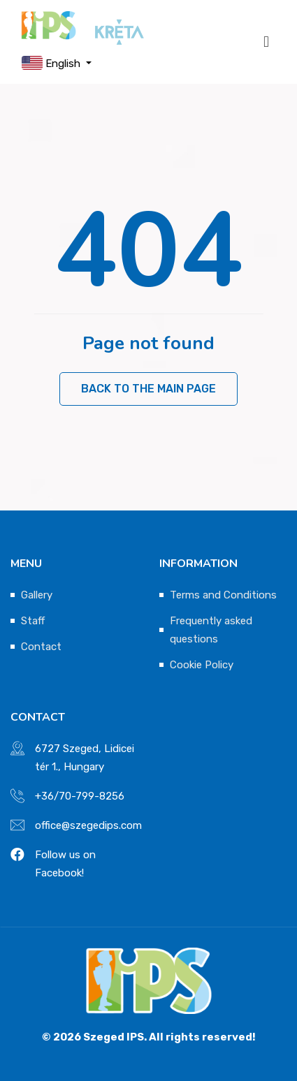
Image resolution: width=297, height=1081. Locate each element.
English (52, 63)
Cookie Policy (201, 665)
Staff (33, 621)
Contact (41, 646)
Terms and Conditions (223, 595)
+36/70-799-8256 (79, 796)
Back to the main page (148, 388)
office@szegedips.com (88, 825)
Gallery (36, 595)
